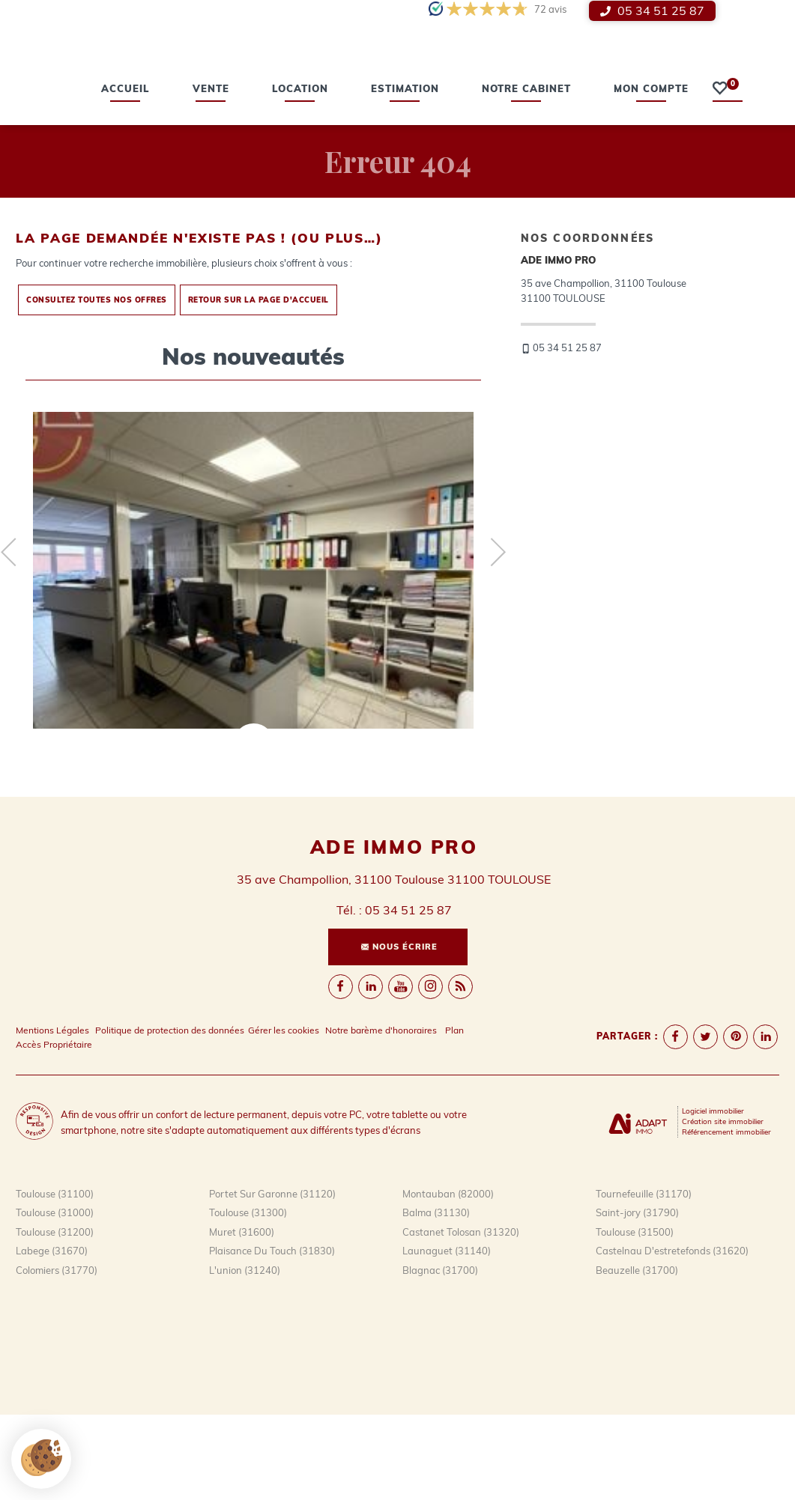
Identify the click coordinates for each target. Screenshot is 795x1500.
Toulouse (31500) (635, 1317)
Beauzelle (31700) (637, 1355)
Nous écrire (399, 1031)
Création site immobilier (723, 1206)
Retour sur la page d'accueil (258, 384)
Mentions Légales (52, 1115)
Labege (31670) (52, 1336)
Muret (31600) (241, 1317)
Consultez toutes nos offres (96, 384)
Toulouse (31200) (55, 1317)
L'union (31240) (244, 1355)
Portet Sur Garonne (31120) (272, 1279)
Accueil (125, 175)
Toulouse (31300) (248, 1298)
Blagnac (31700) (440, 1355)
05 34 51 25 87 (652, 11)
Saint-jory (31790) (637, 1298)
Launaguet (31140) (446, 1336)
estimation (405, 175)
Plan (454, 1115)
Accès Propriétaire (54, 1129)
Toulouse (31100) (55, 1279)
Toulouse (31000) (55, 1298)
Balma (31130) (436, 1298)
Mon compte (651, 175)
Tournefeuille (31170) (644, 1279)
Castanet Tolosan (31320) (460, 1317)
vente (211, 175)
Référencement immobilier (726, 1216)
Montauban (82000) (448, 1279)
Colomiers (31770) (56, 1355)
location (300, 175)
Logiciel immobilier (713, 1195)
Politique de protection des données (169, 1115)
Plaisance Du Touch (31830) (272, 1336)
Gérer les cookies (283, 1115)
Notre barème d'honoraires (382, 1115)
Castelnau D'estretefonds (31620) (672, 1336)
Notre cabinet (526, 175)
